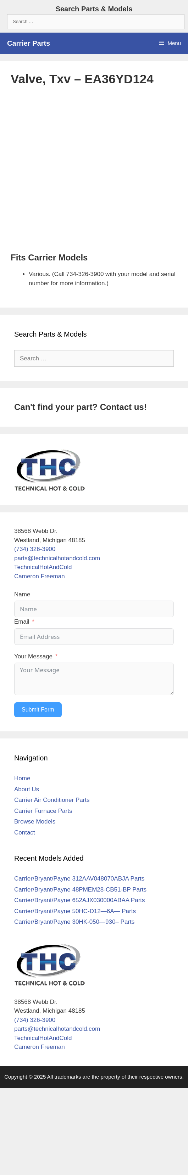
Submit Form (38, 710)
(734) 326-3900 (34, 549)
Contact (24, 832)
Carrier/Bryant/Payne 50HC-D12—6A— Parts (75, 911)
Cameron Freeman (39, 576)
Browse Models (34, 821)
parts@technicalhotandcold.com (57, 558)
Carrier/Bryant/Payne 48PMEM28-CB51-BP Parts (80, 889)
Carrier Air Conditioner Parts (52, 800)
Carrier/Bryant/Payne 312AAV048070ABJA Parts (79, 878)
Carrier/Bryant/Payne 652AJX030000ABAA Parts (79, 900)
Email (21, 621)
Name (22, 594)
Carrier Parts (28, 43)
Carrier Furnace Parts (43, 811)
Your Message (33, 656)
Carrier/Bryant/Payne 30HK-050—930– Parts (74, 921)
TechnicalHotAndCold (43, 567)
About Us (26, 789)
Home (22, 778)
